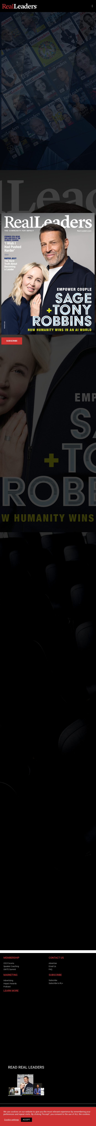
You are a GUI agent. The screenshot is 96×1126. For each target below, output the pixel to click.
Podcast (7, 986)
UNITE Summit (9, 969)
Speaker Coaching (11, 966)
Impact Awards (10, 983)
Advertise (53, 963)
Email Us (52, 966)
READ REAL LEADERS (26, 1067)
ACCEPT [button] (26, 1120)
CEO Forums (8, 963)
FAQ (50, 969)
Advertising (8, 980)
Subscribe (53, 980)
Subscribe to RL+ (56, 983)
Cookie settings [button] (11, 1120)
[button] (92, 6)
